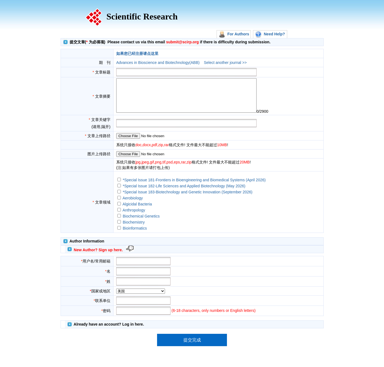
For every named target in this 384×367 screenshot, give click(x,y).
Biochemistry (134, 229)
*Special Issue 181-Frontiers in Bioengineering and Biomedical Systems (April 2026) (194, 186)
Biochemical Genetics (141, 223)
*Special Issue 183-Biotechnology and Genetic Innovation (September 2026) (187, 198)
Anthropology (134, 216)
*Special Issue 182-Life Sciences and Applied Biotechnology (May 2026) (184, 192)
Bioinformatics (135, 235)
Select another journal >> (225, 62)
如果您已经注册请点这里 (137, 53)
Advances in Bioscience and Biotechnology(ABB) (158, 62)
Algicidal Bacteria (137, 210)
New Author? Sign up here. (98, 256)
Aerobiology (133, 204)
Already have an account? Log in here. (109, 331)
